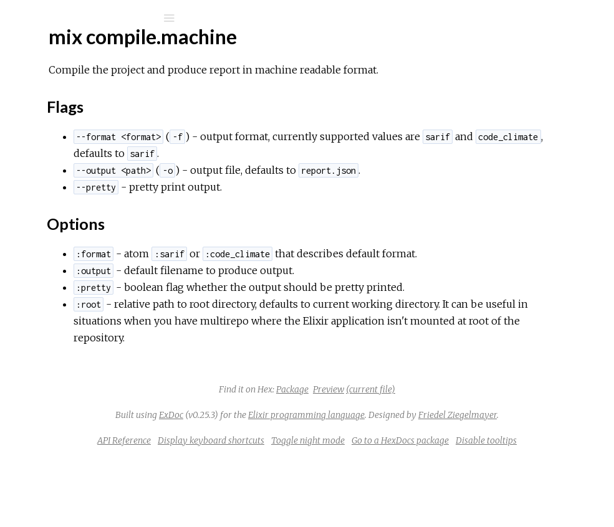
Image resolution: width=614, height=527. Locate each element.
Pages (44, 97)
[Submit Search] (18, 18)
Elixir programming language (466, 448)
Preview (422, 423)
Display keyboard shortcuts (390, 491)
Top (54, 186)
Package (386, 423)
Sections (73, 200)
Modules (52, 113)
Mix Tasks (52, 130)
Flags (67, 217)
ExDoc (331, 448)
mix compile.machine (83, 166)
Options (73, 228)
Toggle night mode (487, 491)
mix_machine (74, 51)
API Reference (303, 490)
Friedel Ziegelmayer (424, 465)
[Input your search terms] (93, 18)
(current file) (464, 423)
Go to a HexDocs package (366, 508)
